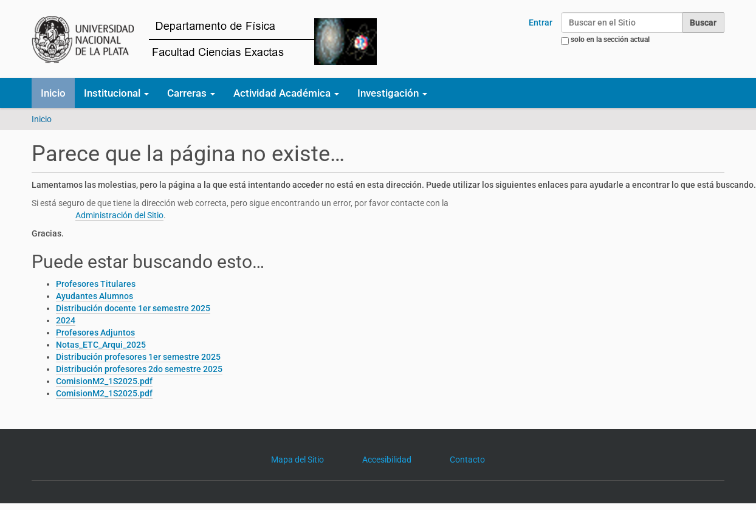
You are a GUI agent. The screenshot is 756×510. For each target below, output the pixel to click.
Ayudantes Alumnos (94, 296)
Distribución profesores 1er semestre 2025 (138, 357)
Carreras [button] (191, 93)
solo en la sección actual (610, 39)
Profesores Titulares (96, 284)
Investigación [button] (392, 93)
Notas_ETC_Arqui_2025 (101, 345)
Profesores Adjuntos (95, 332)
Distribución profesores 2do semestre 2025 (139, 369)
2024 (65, 320)
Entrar (540, 22)
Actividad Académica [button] (286, 93)
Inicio (53, 93)
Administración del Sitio (119, 215)
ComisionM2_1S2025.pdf (104, 381)
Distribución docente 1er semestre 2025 (133, 308)
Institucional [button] (116, 93)
